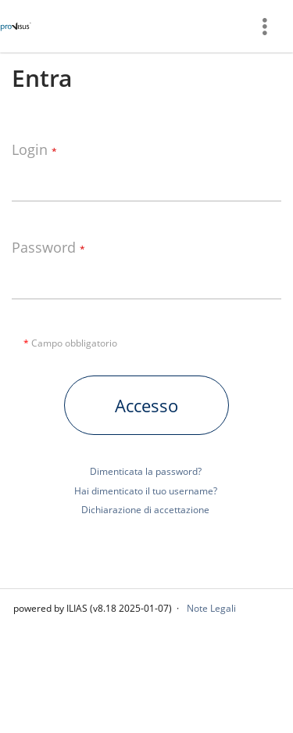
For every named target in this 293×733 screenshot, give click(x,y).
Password (48, 248)
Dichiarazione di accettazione (145, 509)
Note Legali (211, 608)
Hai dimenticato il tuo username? (145, 491)
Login (34, 150)
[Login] (146, 178)
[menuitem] (270, 26)
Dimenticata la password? (146, 471)
